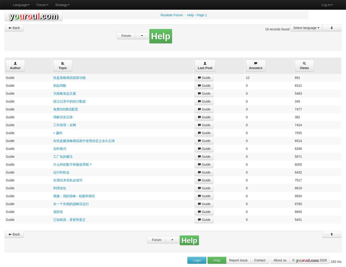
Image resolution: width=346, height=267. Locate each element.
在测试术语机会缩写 (67, 180)
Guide (204, 78)
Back (14, 28)
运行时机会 (61, 172)
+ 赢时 (58, 133)
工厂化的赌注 (63, 156)
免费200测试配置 (65, 109)
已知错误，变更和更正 (69, 220)
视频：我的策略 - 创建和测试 (74, 196)
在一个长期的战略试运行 (71, 204)
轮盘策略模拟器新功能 (69, 78)
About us (280, 260)
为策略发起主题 (64, 93)
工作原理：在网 (64, 125)
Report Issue (238, 260)
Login (197, 260)
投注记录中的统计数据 (69, 101)
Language (21, 5)
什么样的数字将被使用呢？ (72, 164)
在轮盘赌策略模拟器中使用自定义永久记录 (84, 141)
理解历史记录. (63, 117)
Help (217, 260)
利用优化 (59, 188)
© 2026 (309, 260)
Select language (306, 28)
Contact (259, 260)
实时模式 (59, 149)
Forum (42, 5)
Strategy (62, 5)
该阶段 (58, 212)
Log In (327, 5)
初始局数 (59, 85)
